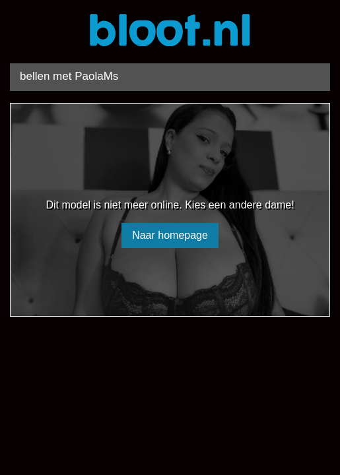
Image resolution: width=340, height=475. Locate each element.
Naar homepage (170, 235)
